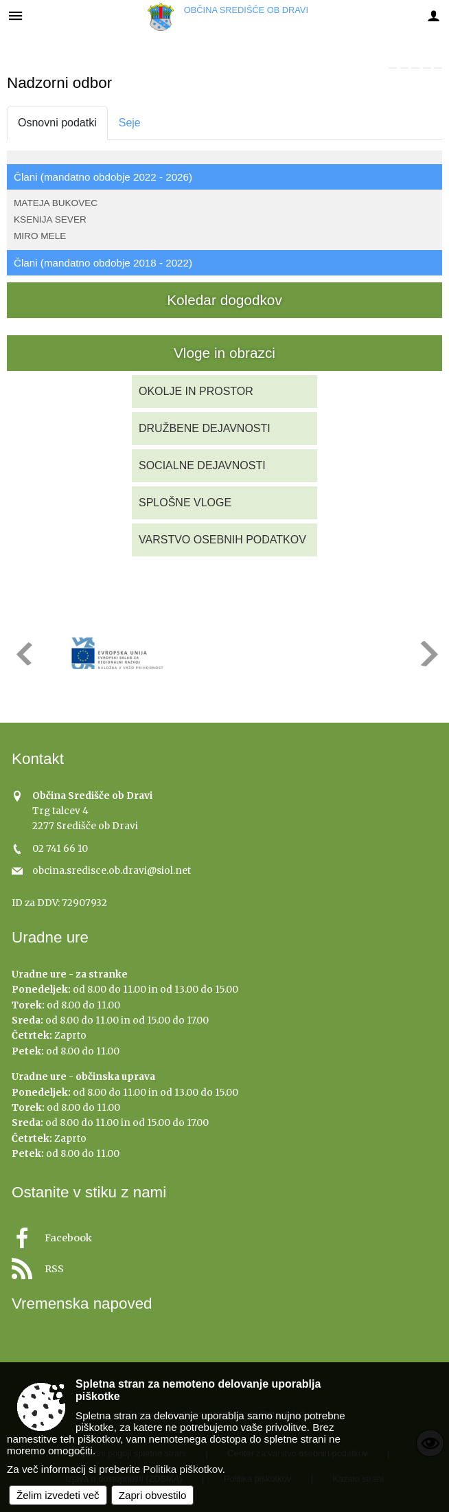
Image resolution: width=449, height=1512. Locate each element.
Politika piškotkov (182, 1469)
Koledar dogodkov (224, 300)
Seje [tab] (130, 122)
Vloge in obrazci (224, 353)
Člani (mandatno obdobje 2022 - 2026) (103, 177)
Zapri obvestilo (153, 1495)
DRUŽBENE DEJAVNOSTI (204, 428)
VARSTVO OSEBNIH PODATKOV (222, 539)
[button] (23, 653)
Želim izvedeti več (58, 1495)
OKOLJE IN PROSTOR (196, 391)
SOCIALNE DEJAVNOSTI (202, 465)
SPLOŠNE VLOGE (185, 502)
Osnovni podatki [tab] (57, 122)
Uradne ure (50, 937)
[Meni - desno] (433, 15)
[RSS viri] (224, 1265)
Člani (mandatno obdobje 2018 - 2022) (103, 263)
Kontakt (38, 758)
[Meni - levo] (15, 15)
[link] (393, 68)
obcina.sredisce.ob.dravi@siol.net (111, 871)
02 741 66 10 (60, 849)
